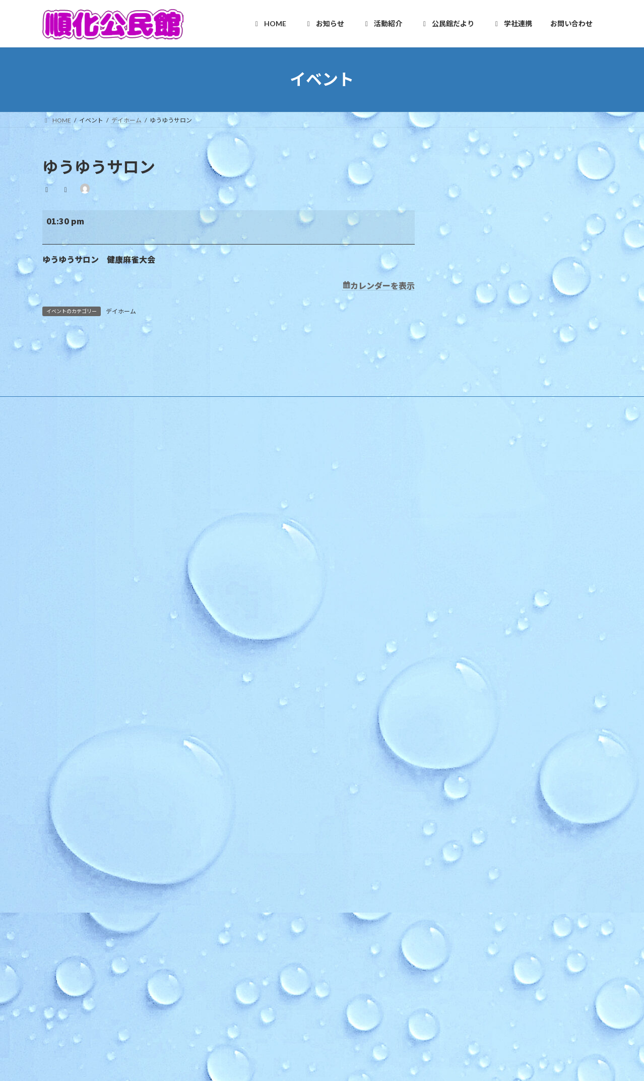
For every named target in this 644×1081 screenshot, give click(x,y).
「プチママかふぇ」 (463, 630)
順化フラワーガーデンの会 (288, 775)
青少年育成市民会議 (279, 880)
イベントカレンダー (273, 704)
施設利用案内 (264, 564)
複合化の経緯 (264, 950)
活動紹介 (257, 722)
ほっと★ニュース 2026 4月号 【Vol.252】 (494, 580)
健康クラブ (267, 862)
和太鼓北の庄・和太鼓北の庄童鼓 (297, 810)
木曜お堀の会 (270, 792)
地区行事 (258, 670)
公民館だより (263, 915)
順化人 (255, 757)
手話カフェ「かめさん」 (467, 605)
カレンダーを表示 (382, 285)
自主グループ (264, 740)
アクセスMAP (264, 582)
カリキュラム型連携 (273, 968)
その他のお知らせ (270, 687)
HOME (254, 512)
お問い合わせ (258, 1003)
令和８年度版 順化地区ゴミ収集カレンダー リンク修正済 (513, 522)
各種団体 (258, 845)
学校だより (261, 985)
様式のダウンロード (273, 600)
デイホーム (121, 311)
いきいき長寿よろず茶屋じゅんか (297, 827)
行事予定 (258, 634)
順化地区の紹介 (267, 529)
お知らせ (257, 617)
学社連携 (257, 933)
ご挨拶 (255, 547)
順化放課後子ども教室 (282, 898)
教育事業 (258, 652)
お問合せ (263, 1038)
